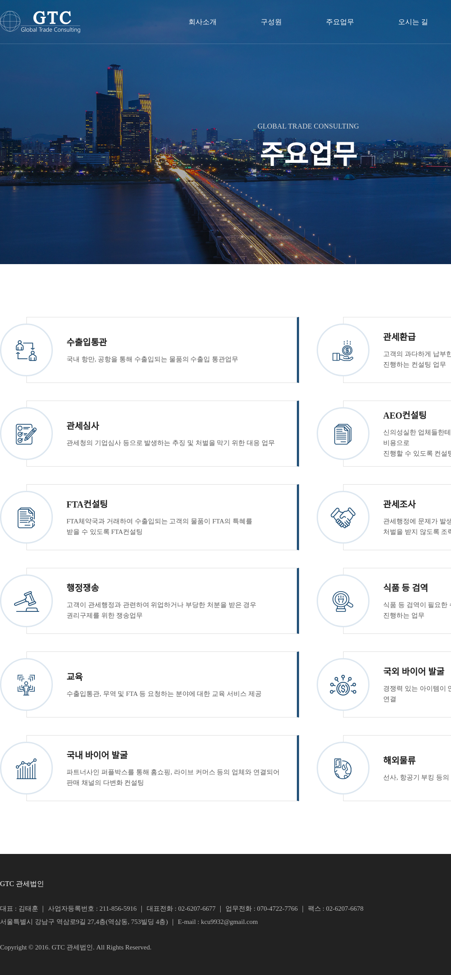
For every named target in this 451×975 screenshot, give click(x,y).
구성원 (271, 22)
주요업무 (340, 22)
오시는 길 (413, 22)
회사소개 (203, 22)
